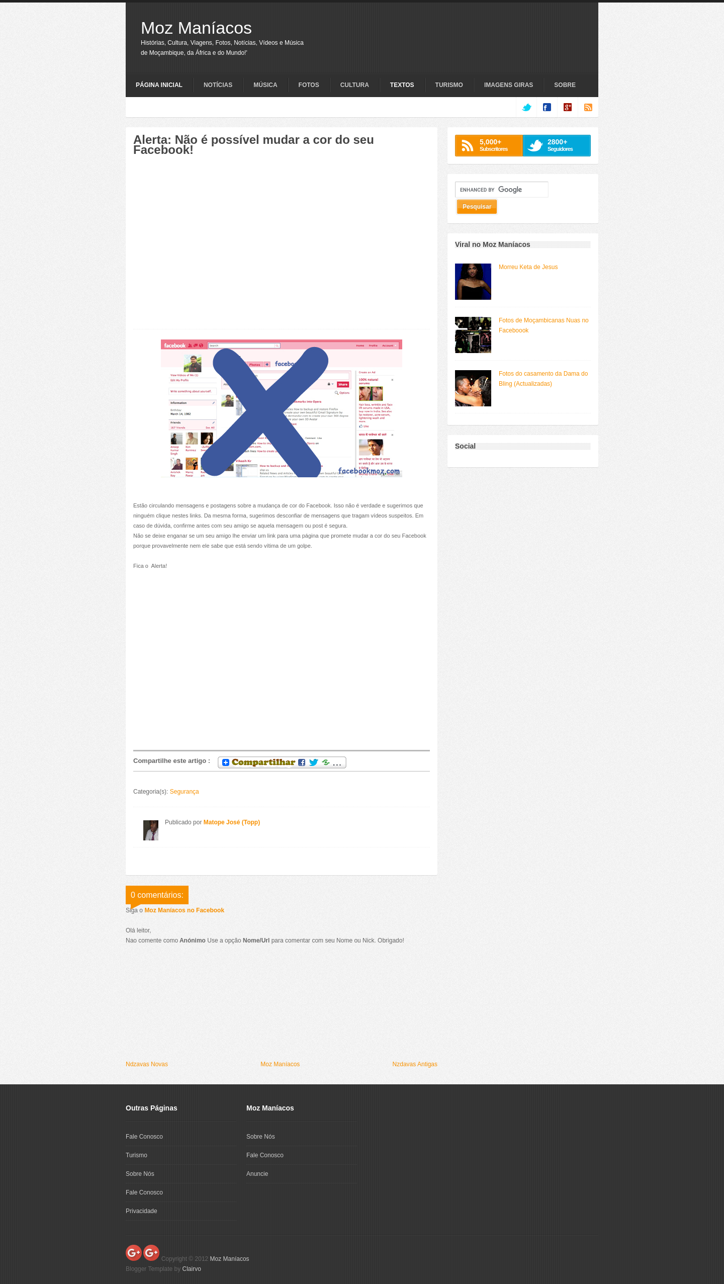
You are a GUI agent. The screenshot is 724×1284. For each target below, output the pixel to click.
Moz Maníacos (196, 27)
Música (265, 85)
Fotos (309, 85)
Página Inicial (159, 85)
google (567, 107)
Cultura (354, 85)
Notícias (218, 85)
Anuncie (257, 1173)
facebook (546, 107)
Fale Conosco (144, 1136)
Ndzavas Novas (147, 1064)
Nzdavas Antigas (415, 1064)
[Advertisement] (217, 248)
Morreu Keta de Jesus (528, 267)
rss (588, 107)
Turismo (449, 85)
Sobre (565, 85)
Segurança (184, 791)
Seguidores (566, 145)
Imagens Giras (508, 85)
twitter (526, 107)
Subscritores (498, 145)
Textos (402, 85)
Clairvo (192, 1268)
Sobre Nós (140, 1173)
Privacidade (141, 1211)
